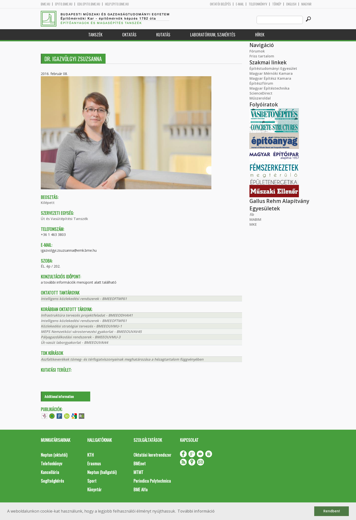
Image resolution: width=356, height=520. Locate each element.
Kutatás (163, 34)
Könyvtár (94, 489)
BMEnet (140, 463)
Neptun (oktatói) (54, 455)
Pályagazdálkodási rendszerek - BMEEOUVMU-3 (80, 337)
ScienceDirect (260, 93)
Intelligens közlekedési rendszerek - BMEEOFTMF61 (84, 298)
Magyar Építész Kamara (270, 78)
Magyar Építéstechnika (269, 88)
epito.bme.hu (63, 4)
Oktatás (129, 34)
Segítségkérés (52, 481)
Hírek (259, 34)
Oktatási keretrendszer (152, 455)
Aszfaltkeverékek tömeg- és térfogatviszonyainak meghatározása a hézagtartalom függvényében (122, 359)
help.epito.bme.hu (117, 4)
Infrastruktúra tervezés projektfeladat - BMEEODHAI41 (87, 315)
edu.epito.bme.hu (88, 4)
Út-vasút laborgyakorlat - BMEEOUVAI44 (74, 342)
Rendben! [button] (331, 511)
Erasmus (94, 463)
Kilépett (48, 202)
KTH (90, 455)
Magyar (306, 4)
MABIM (255, 219)
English (291, 4)
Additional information (59, 396)
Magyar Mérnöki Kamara (271, 73)
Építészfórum (261, 83)
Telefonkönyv (258, 4)
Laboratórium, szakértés (212, 34)
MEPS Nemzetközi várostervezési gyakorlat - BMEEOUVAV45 (91, 331)
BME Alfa (141, 489)
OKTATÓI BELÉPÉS (220, 4)
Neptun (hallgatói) (101, 472)
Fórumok (257, 51)
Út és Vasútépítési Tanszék (64, 218)
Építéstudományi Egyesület (273, 68)
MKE (253, 224)
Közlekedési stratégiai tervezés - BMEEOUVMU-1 (81, 326)
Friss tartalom (261, 56)
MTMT (138, 472)
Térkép (276, 4)
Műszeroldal (260, 98)
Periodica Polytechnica (152, 481)
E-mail (240, 4)
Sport (91, 481)
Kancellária (50, 472)
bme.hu (45, 4)
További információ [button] (196, 511)
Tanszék (95, 34)
